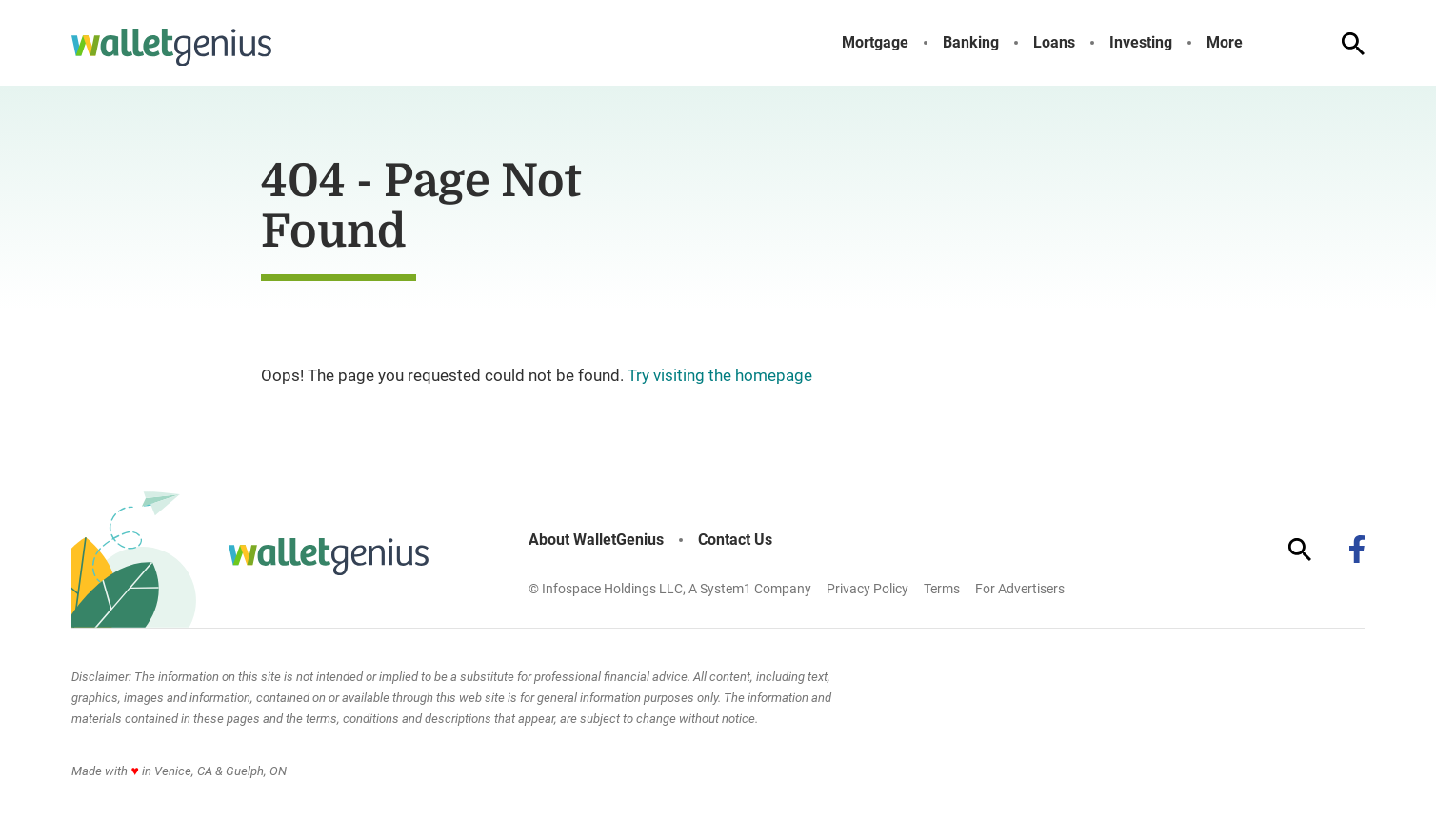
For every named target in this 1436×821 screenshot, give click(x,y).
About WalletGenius (596, 540)
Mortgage (875, 42)
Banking (971, 42)
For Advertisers (1020, 588)
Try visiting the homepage (720, 375)
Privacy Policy (867, 588)
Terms (942, 588)
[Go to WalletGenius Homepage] (171, 48)
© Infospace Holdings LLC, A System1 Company (670, 588)
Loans (1054, 42)
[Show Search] (1353, 43)
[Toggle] (1258, 42)
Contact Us (735, 540)
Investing (1140, 42)
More (1225, 42)
